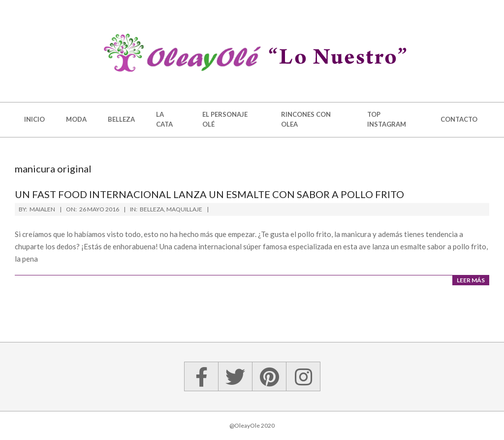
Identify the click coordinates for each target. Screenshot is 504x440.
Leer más (471, 280)
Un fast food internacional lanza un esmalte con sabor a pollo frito (209, 194)
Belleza (152, 209)
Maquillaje (184, 209)
